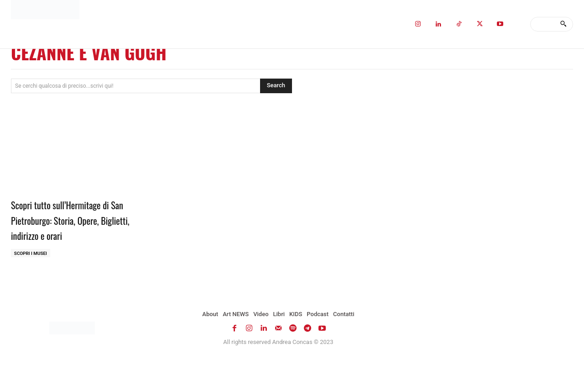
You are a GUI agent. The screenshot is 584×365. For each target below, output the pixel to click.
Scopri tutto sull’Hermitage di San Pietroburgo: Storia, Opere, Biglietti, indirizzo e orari (72, 219)
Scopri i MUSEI (30, 253)
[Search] (563, 24)
